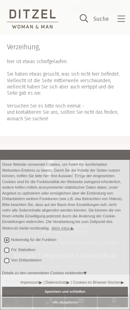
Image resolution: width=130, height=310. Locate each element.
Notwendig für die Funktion (34, 240)
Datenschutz (56, 282)
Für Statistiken (23, 250)
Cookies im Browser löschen (97, 282)
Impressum (29, 282)
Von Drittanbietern (26, 260)
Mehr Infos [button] (61, 228)
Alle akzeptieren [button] (65, 302)
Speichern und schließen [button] (65, 291)
